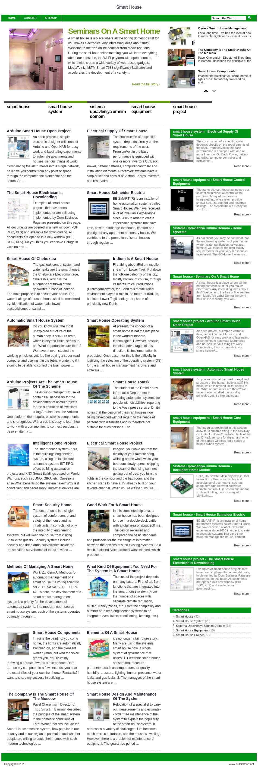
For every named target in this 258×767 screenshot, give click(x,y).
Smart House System (190, 621)
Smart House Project (189, 635)
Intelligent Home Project (54, 443)
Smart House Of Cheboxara (31, 258)
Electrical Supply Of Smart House (117, 131)
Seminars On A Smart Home (114, 31)
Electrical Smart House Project (114, 443)
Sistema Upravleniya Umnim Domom (200, 625)
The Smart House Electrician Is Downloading (34, 194)
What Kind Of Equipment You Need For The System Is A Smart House (122, 568)
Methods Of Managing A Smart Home (40, 566)
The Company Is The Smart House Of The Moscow (40, 696)
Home (12, 18)
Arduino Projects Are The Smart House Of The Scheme (42, 384)
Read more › (242, 166)
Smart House (128, 7)
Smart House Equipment (192, 630)
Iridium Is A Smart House (135, 258)
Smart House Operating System (115, 320)
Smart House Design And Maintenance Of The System (121, 696)
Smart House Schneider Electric (115, 192)
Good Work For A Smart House (115, 505)
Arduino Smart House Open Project (39, 131)
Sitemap (51, 18)
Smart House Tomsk (131, 382)
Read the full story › (146, 84)
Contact (30, 18)
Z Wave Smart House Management (222, 28)
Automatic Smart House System (35, 320)
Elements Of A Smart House (112, 632)
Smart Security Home (52, 505)
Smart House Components (216, 71)
